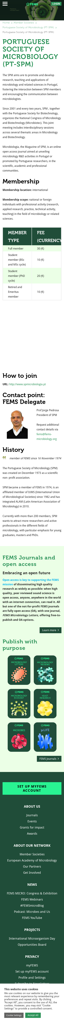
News (32, 885)
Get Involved (32, 872)
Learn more (49, 630)
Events (32, 821)
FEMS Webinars (32, 899)
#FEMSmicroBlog (32, 905)
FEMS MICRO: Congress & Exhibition (32, 893)
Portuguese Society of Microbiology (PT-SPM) (28, 27)
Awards (32, 833)
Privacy (32, 957)
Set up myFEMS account (32, 788)
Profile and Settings (32, 977)
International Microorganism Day (32, 938)
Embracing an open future (26, 573)
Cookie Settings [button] (14, 1015)
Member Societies (24, 22)
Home (6, 22)
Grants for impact (32, 827)
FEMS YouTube (32, 918)
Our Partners (32, 866)
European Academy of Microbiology (32, 860)
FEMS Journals (47, 758)
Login (56, 3)
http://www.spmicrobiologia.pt (27, 384)
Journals (32, 815)
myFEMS (32, 965)
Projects (32, 930)
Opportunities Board (32, 944)
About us (32, 806)
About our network (32, 845)
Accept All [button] (33, 1015)
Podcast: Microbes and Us (32, 911)
